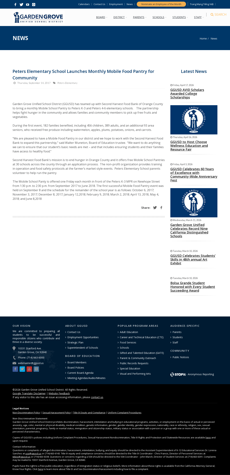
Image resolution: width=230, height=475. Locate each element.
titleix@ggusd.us (21, 456)
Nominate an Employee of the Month (161, 4)
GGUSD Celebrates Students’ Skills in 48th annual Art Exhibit (192, 259)
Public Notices (180, 357)
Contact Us (99, 4)
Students (177, 337)
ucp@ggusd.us (33, 453)
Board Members (76, 362)
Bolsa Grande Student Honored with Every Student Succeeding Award (192, 287)
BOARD (102, 17)
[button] (15, 4)
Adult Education (129, 332)
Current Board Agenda (80, 372)
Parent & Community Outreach (138, 358)
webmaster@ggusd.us (31, 363)
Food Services (128, 342)
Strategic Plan (75, 342)
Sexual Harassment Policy (56, 412)
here (208, 437)
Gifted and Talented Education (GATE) (142, 353)
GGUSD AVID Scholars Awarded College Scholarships (187, 93)
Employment (116, 4)
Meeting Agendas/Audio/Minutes (86, 378)
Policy (26, 412)
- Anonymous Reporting (192, 374)
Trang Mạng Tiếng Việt (201, 4)
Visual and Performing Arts (135, 373)
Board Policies (75, 367)
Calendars (84, 4)
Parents (176, 332)
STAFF (199, 17)
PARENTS (140, 17)
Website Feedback (59, 393)
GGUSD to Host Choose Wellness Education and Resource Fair (189, 146)
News (130, 4)
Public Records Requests (134, 363)
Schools (124, 347)
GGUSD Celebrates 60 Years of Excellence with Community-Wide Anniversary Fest (193, 174)
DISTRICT (120, 17)
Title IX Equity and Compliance (89, 412)
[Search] (214, 17)
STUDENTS (181, 17)
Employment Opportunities (83, 337)
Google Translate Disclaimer (29, 393)
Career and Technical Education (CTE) (142, 337)
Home (203, 38)
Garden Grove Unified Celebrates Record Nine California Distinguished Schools (189, 230)
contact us (97, 397)
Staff (175, 342)
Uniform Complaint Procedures (124, 412)
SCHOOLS (160, 17)
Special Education (130, 368)
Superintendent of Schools (82, 347)
